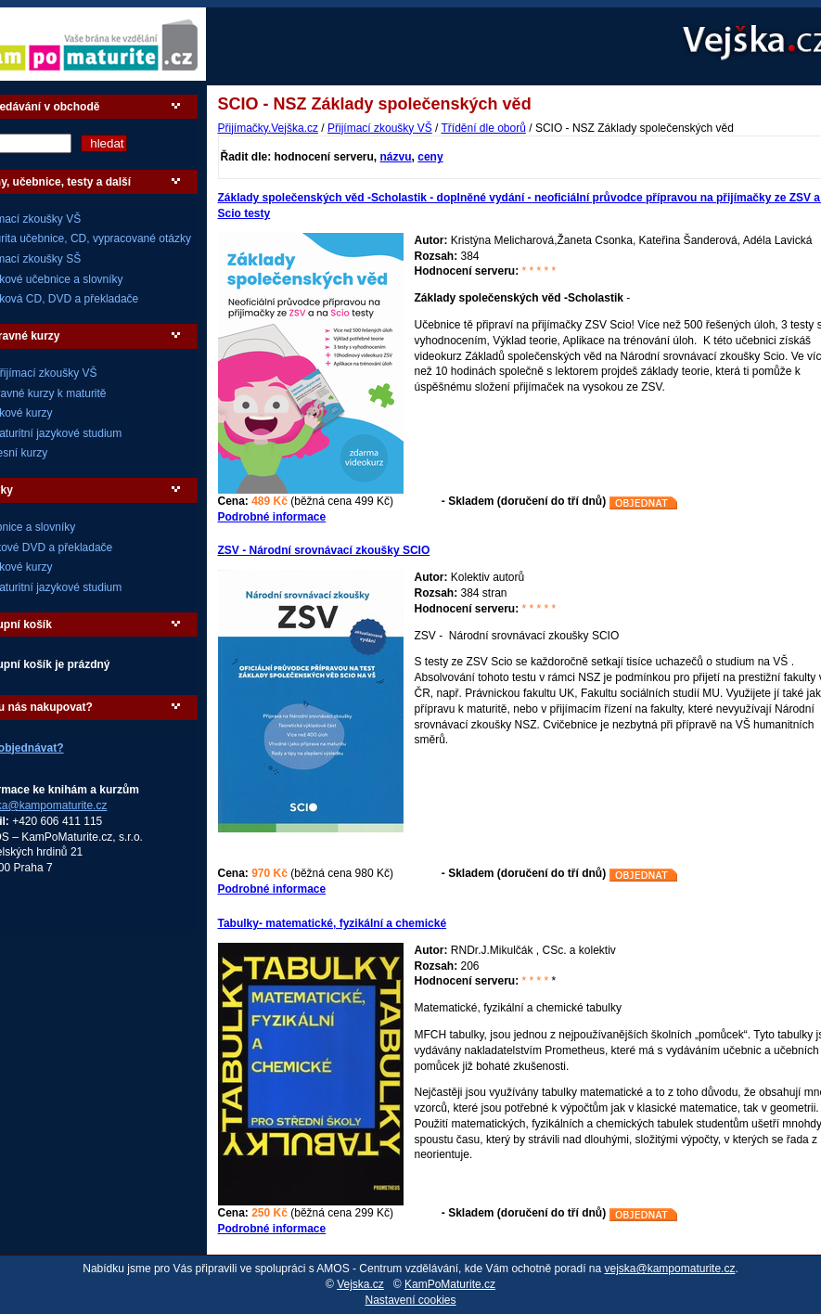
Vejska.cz (360, 1284)
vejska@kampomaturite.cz (670, 1268)
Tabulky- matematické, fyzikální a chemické (332, 923)
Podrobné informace (272, 516)
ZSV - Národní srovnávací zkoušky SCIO (324, 550)
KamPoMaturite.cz (449, 1284)
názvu (396, 156)
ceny (430, 156)
